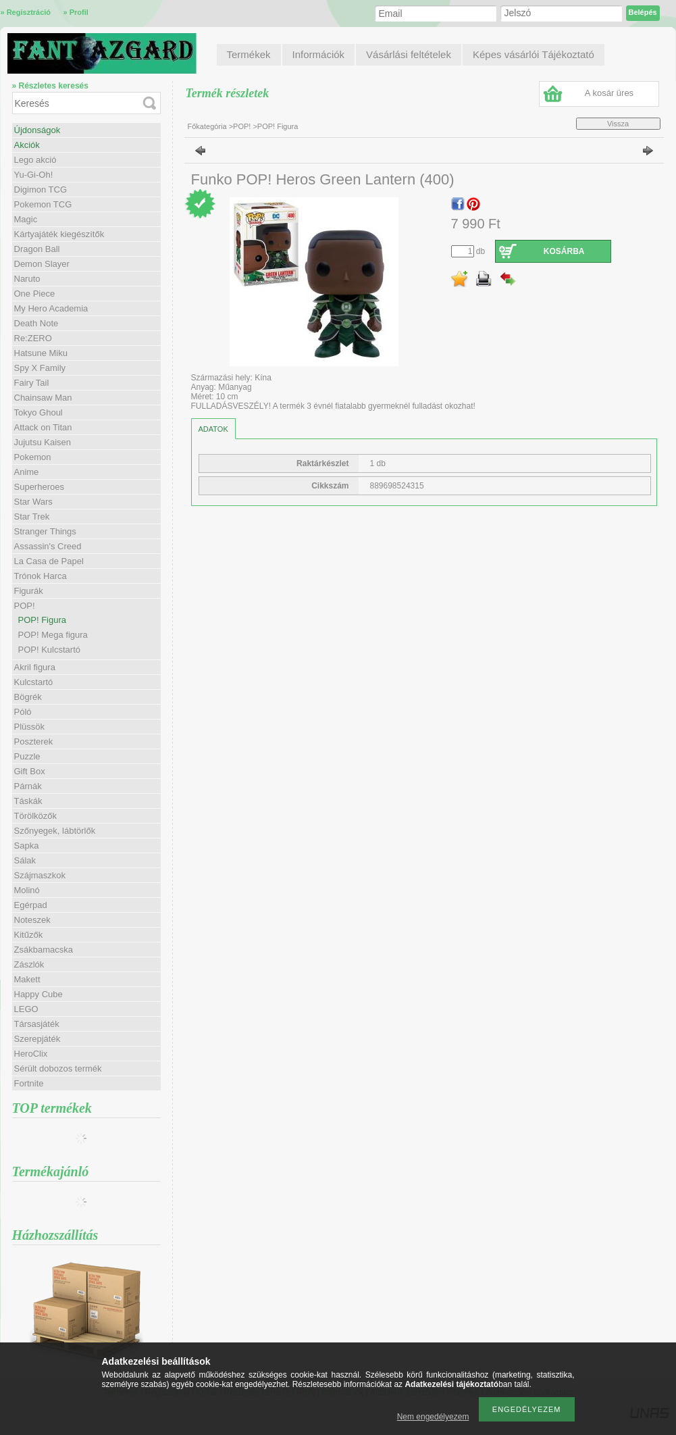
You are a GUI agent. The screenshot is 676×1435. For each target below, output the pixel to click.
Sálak (25, 860)
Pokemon (32, 457)
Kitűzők (28, 935)
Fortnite (29, 1083)
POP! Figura (42, 620)
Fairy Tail (31, 383)
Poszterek (33, 741)
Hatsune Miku (41, 353)
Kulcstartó (33, 682)
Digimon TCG (41, 189)
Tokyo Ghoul (38, 412)
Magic (26, 219)
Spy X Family (40, 368)
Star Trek (32, 516)
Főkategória (207, 126)
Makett (27, 979)
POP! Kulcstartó (49, 650)
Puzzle (27, 756)
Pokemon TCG (43, 204)
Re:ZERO (33, 338)
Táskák (28, 801)
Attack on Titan (43, 427)
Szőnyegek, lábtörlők (55, 831)
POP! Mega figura (53, 635)
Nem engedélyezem (433, 1416)
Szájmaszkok (40, 875)
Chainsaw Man (43, 398)
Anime (26, 472)
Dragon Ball (37, 249)
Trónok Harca (40, 576)
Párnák (28, 786)
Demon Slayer (42, 264)
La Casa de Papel (49, 561)
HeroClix (31, 1054)
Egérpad (30, 905)
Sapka (26, 845)
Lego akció (35, 160)
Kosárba (564, 251)
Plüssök (29, 727)
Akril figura (34, 667)
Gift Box (29, 771)
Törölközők (35, 816)
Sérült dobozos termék (58, 1068)
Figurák (28, 591)
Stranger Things (45, 531)
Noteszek (32, 920)
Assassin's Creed (48, 546)
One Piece (34, 293)
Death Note (36, 323)
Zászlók (29, 964)
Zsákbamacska (43, 950)
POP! (243, 126)
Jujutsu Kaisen (43, 442)
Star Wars (33, 502)
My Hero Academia (51, 308)
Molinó (27, 890)
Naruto (27, 279)
